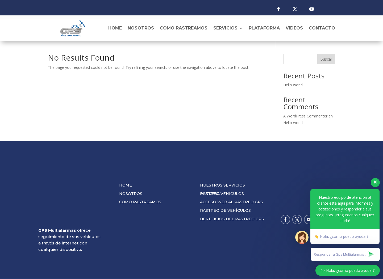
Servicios (225, 28)
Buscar (326, 61)
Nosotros (141, 28)
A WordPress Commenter (305, 118)
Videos (294, 28)
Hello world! (293, 87)
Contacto (322, 28)
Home (115, 28)
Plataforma (264, 28)
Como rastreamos (183, 28)
